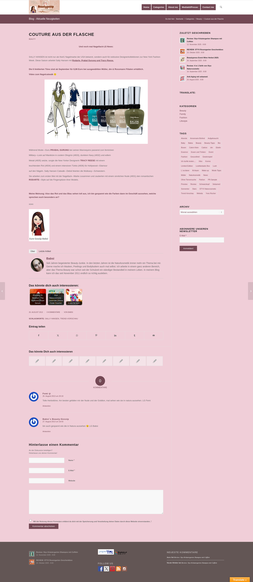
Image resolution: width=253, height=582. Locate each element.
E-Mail (71, 470)
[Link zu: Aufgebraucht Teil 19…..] (70, 361)
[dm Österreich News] (250, 291)
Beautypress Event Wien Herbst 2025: (203, 58)
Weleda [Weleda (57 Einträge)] (200, 193)
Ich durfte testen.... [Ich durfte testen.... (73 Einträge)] (188, 161)
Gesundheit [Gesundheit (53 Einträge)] (194, 157)
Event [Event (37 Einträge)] (211, 152)
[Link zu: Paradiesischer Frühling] (37, 361)
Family (183, 114)
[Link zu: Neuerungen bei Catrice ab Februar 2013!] (54, 361)
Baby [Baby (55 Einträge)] (183, 143)
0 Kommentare (53, 312)
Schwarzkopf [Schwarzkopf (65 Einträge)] (204, 184)
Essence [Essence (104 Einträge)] (184, 152)
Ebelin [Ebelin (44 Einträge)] (218, 147)
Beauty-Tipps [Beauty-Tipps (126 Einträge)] (209, 143)
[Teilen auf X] (57, 335)
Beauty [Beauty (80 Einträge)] (198, 143)
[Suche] (221, 7)
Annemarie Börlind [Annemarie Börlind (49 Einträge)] (197, 138)
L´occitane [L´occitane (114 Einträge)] (185, 170)
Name (71, 460)
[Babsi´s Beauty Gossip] (44, 7)
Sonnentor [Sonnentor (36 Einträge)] (185, 189)
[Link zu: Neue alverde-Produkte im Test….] (138, 361)
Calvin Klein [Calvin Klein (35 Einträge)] (194, 147)
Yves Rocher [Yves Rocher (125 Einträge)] (211, 193)
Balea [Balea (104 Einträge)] (190, 143)
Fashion (183, 117)
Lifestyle (183, 121)
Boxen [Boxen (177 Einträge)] (183, 147)
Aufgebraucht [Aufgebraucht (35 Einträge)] (213, 138)
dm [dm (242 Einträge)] (211, 147)
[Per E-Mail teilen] (153, 335)
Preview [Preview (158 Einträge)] (184, 184)
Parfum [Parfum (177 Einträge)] (202, 180)
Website (71, 481)
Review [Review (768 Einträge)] (193, 184)
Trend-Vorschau (69, 318)
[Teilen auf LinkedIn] (115, 335)
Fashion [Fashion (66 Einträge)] (184, 157)
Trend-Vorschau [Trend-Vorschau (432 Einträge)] (187, 193)
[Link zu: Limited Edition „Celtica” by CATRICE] (121, 361)
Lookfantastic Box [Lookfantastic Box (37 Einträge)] (203, 166)
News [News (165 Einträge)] (205, 175)
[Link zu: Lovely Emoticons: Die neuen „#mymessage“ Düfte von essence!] (155, 361)
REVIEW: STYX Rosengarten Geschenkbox (205, 50)
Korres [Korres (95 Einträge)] (208, 161)
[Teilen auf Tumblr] (134, 335)
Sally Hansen (52, 318)
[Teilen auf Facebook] (38, 335)
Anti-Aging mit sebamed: (197, 77)
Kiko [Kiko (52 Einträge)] (200, 161)
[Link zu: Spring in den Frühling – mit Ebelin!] (104, 361)
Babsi (50, 258)
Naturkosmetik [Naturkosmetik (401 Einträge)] (194, 175)
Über (32, 251)
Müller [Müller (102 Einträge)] (183, 175)
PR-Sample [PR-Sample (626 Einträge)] (212, 180)
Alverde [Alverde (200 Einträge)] (184, 138)
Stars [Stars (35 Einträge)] (194, 189)
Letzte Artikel (45, 251)
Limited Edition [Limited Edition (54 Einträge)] (187, 166)
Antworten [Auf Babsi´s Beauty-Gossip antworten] (47, 431)
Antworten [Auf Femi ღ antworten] (47, 406)
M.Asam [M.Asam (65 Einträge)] (195, 170)
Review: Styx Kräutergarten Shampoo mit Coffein (57, 552)
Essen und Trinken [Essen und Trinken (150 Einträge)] (198, 152)
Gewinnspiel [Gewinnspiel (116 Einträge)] (207, 157)
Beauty (32, 39)
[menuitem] (146, 7)
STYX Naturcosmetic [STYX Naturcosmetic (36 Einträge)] (208, 189)
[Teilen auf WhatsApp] (77, 335)
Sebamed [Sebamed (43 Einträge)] (216, 184)
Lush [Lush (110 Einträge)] (215, 166)
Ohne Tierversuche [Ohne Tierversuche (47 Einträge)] (188, 180)
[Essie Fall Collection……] (2, 291)
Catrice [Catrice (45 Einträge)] (204, 147)
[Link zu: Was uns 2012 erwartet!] (87, 361)
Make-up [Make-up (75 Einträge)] (205, 170)
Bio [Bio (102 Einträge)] (219, 143)
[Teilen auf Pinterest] (96, 335)
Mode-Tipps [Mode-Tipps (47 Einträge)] (216, 170)
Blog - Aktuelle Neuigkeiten (44, 18)
